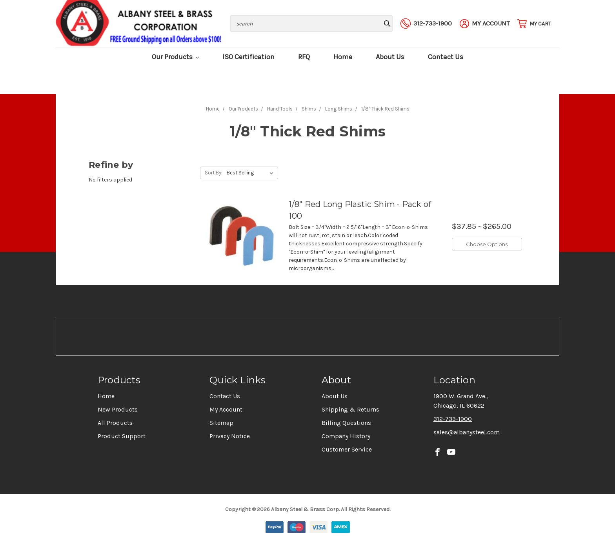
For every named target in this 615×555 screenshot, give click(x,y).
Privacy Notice (229, 436)
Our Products (175, 57)
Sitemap (221, 422)
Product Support (122, 436)
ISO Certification (248, 57)
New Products (118, 409)
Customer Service (347, 449)
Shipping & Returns (350, 409)
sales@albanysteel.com (466, 432)
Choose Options (487, 244)
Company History (346, 436)
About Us (390, 57)
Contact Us (445, 57)
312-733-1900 (452, 419)
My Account (225, 409)
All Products (115, 422)
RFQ (304, 57)
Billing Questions (346, 422)
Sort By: (213, 173)
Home (342, 57)
